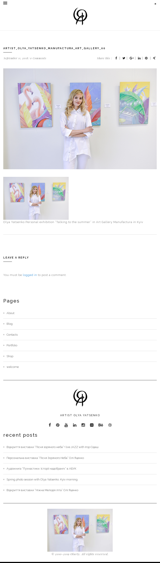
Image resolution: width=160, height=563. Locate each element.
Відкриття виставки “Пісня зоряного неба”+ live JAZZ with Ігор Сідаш (53, 447)
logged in (30, 275)
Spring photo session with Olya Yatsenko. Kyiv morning (42, 479)
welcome (13, 367)
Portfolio (12, 345)
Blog (10, 323)
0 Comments (38, 58)
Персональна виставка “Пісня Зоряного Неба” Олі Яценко (45, 458)
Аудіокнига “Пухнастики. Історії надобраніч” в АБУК (41, 468)
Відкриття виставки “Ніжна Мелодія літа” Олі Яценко (42, 490)
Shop (10, 356)
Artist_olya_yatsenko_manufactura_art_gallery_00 (54, 48)
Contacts (12, 334)
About (10, 313)
